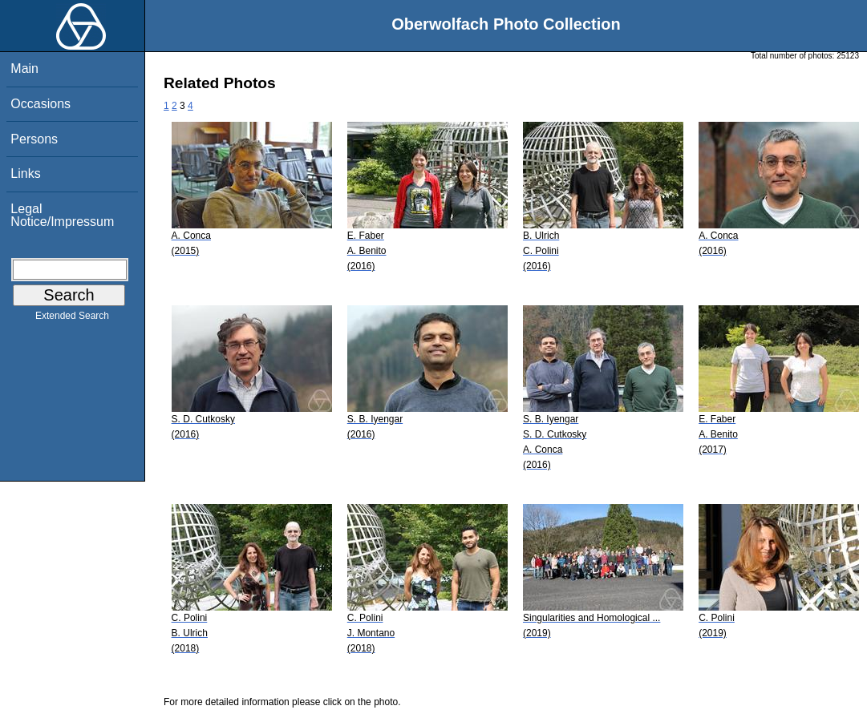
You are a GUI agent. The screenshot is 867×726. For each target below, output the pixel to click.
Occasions (40, 104)
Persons (34, 139)
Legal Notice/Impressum (62, 215)
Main (24, 68)
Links (25, 173)
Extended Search (72, 319)
